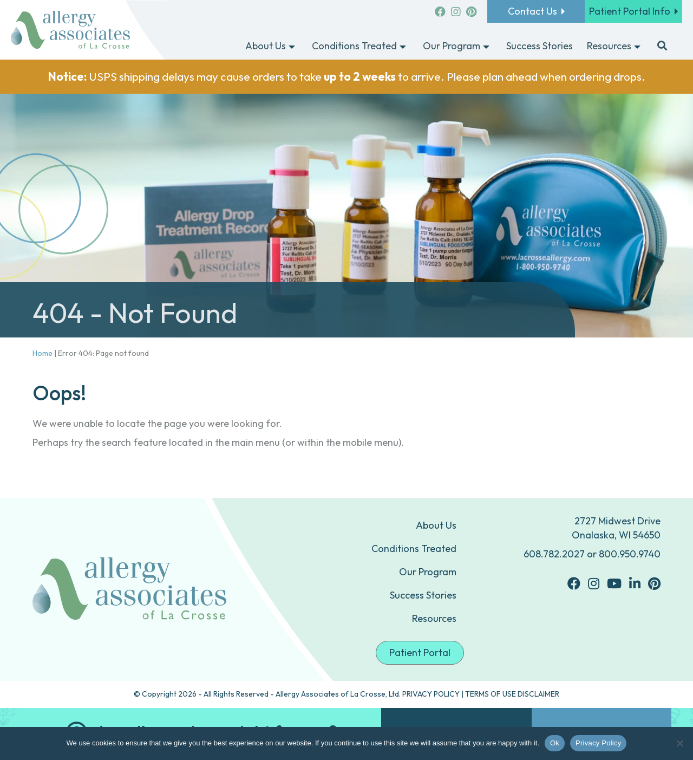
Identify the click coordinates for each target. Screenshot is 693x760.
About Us (436, 525)
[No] (679, 743)
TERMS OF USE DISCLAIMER (512, 694)
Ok (554, 743)
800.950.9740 (630, 554)
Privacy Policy (598, 743)
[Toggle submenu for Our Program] (486, 46)
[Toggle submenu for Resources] (637, 46)
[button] (662, 47)
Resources (434, 618)
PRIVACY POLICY (431, 694)
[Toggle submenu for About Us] (292, 46)
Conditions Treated (413, 548)
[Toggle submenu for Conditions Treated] (403, 46)
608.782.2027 (554, 554)
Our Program (427, 572)
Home (42, 353)
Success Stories (423, 595)
